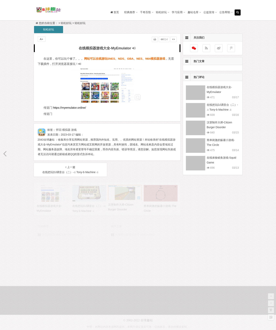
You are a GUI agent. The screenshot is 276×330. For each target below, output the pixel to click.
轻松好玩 (161, 12)
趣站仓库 (193, 12)
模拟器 (66, 129)
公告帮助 (224, 12)
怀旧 (59, 129)
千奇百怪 (145, 12)
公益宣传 (208, 12)
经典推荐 (129, 12)
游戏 (74, 129)
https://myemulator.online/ (69, 107)
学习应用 (177, 12)
